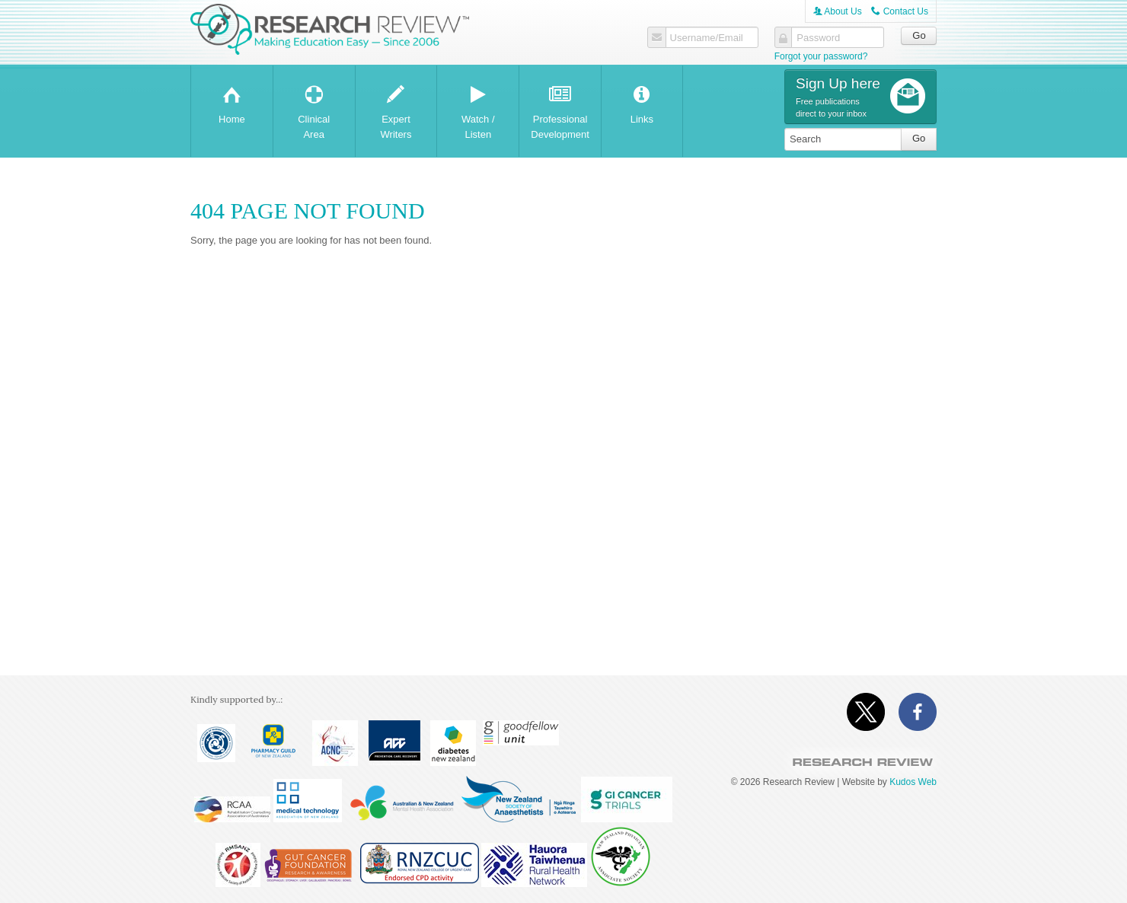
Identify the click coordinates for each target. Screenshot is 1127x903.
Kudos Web (913, 782)
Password (818, 38)
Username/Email (705, 38)
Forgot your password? (821, 56)
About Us (837, 11)
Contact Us (899, 11)
